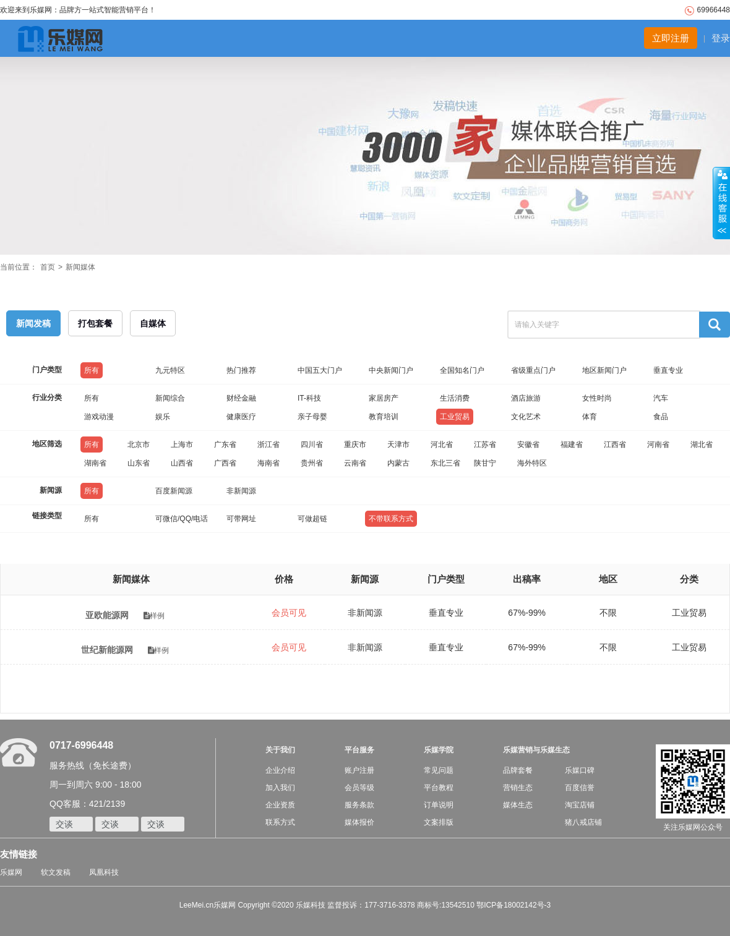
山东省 (138, 463)
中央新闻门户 (391, 370)
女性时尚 (597, 398)
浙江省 (268, 444)
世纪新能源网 (108, 650)
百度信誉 (580, 787)
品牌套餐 (518, 770)
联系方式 (280, 822)
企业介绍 (280, 770)
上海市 (182, 444)
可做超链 (312, 518)
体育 (589, 416)
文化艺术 (526, 416)
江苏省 (485, 444)
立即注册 (670, 38)
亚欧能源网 (107, 615)
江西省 (615, 444)
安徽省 (528, 444)
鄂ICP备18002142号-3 (513, 905)
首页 (47, 267)
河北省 (442, 444)
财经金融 (241, 398)
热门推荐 (241, 370)
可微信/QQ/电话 (181, 518)
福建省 (571, 444)
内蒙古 (398, 463)
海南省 (268, 463)
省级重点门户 (533, 370)
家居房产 (383, 398)
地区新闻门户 (604, 370)
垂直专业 (668, 370)
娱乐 (162, 416)
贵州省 (312, 463)
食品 (660, 416)
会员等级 (359, 787)
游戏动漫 (99, 416)
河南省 (658, 444)
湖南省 (95, 463)
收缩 (721, 203)
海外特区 (532, 463)
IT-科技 (309, 398)
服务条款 (359, 805)
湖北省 (701, 444)
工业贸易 (455, 416)
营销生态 (518, 787)
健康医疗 (241, 416)
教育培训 (383, 416)
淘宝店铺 (580, 805)
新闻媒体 (80, 267)
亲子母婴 (312, 416)
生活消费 (455, 398)
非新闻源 (241, 491)
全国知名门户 (462, 370)
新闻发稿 (33, 323)
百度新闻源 (173, 491)
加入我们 (280, 787)
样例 (154, 615)
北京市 (138, 444)
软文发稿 (56, 872)
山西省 (182, 463)
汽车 (660, 398)
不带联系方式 (391, 518)
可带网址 (241, 518)
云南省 (355, 463)
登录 (720, 38)
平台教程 (438, 787)
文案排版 (438, 822)
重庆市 (355, 444)
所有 (91, 370)
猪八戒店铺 (583, 822)
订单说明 (438, 805)
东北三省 (445, 463)
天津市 (398, 444)
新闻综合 (170, 398)
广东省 (225, 444)
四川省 (312, 444)
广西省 (225, 463)
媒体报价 (359, 822)
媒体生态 (518, 805)
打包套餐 (95, 323)
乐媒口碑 (580, 770)
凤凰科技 (104, 872)
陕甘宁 (485, 463)
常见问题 (438, 770)
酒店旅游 (526, 398)
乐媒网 (11, 872)
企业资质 (280, 805)
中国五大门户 (320, 370)
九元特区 (170, 370)
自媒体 (153, 323)
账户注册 (359, 770)
